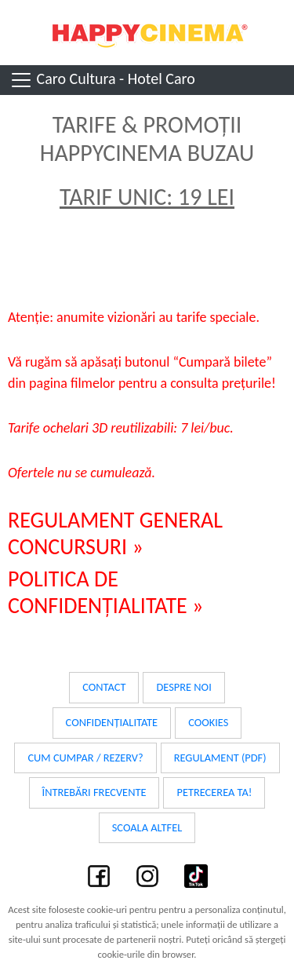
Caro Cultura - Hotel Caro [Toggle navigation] (102, 80)
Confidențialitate (112, 722)
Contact (103, 687)
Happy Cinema (147, 32)
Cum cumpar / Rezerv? (85, 757)
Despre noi (183, 687)
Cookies (208, 722)
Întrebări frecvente (94, 792)
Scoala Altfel (147, 827)
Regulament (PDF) (220, 757)
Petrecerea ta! (214, 792)
